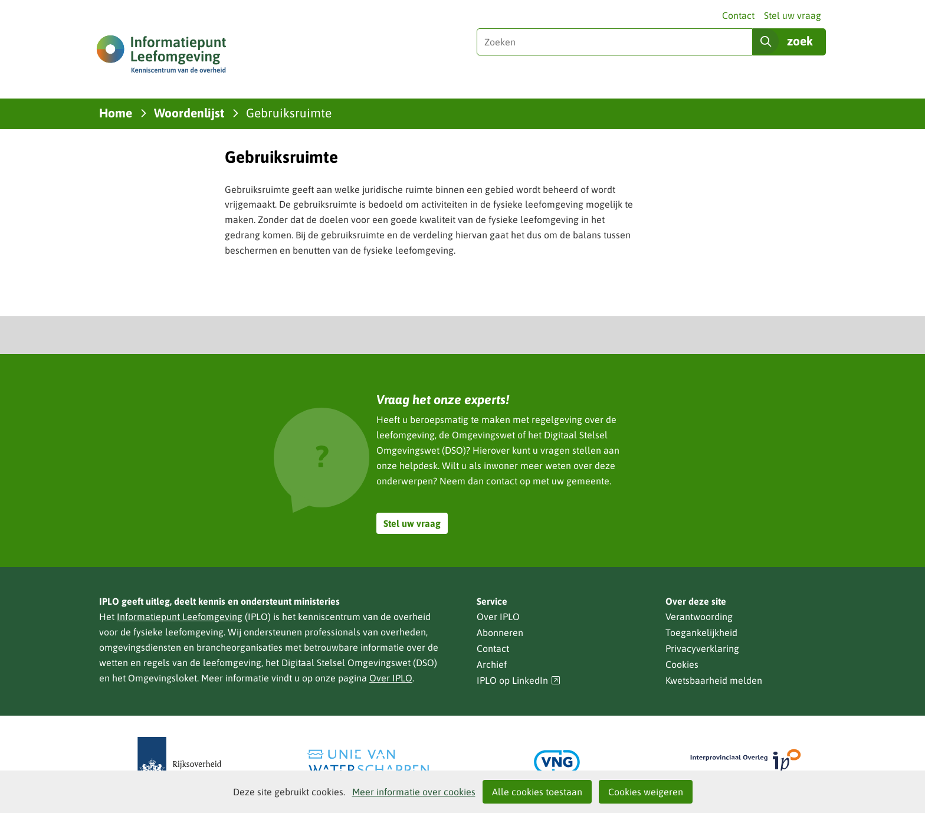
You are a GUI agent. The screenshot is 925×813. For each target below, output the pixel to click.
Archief (492, 664)
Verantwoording (699, 616)
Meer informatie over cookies (413, 791)
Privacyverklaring (702, 648)
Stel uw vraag (792, 15)
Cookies (681, 664)
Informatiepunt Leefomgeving (179, 616)
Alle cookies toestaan (537, 791)
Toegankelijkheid (701, 632)
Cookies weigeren (645, 791)
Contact (738, 15)
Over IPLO (390, 678)
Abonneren (500, 632)
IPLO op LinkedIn (518, 680)
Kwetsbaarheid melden (713, 680)
